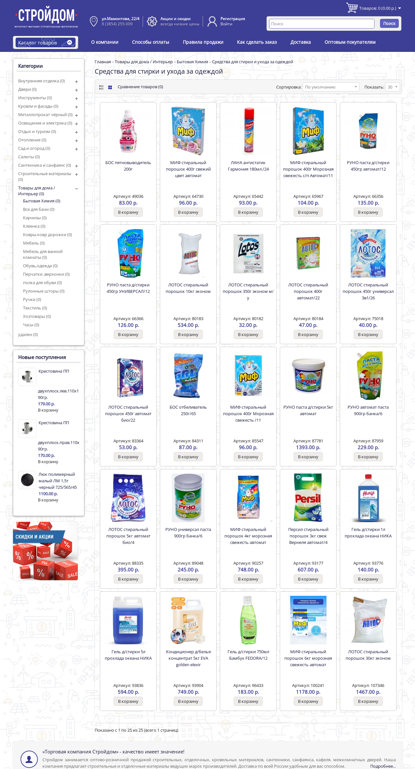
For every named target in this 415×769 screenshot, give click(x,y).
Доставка (300, 42)
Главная (103, 62)
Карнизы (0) (35, 218)
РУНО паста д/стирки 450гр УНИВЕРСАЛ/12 (128, 288)
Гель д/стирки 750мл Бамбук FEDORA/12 (248, 655)
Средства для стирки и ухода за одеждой (252, 62)
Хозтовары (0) (37, 316)
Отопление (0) (32, 140)
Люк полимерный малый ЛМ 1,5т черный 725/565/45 (58, 480)
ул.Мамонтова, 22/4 (120, 18)
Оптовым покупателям (350, 42)
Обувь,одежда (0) (40, 266)
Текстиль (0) (35, 308)
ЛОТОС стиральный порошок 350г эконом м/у (248, 291)
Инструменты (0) (35, 98)
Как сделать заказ (257, 42)
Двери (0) (27, 89)
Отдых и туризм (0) (37, 131)
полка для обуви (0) (42, 282)
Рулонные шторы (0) (44, 291)
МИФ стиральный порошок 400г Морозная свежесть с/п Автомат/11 (308, 169)
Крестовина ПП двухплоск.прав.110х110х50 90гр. (58, 436)
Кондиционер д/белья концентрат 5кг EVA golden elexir (188, 658)
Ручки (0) (32, 299)
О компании (104, 42)
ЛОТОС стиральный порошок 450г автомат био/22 (128, 413)
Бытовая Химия (192, 62)
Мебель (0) (34, 243)
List (101, 87)
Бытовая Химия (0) (41, 201)
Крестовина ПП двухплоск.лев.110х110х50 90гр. (58, 384)
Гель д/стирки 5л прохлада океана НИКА (128, 655)
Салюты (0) (29, 157)
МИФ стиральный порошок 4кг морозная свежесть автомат (248, 535)
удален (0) (28, 334)
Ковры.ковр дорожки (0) (47, 234)
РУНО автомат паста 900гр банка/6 (368, 410)
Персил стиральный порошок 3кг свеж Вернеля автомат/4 (308, 535)
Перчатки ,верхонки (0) (46, 274)
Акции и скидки (175, 18)
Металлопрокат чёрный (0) (45, 114)
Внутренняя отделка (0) (41, 81)
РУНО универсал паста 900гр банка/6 (188, 532)
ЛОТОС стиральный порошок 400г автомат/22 (308, 291)
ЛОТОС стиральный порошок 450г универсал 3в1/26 (368, 291)
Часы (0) (31, 325)
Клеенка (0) (34, 226)
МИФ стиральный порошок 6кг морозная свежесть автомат (308, 658)
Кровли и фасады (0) (38, 106)
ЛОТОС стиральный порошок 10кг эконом (188, 288)
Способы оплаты (150, 42)
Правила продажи (203, 42)
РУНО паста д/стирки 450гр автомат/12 (368, 166)
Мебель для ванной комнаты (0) (43, 254)
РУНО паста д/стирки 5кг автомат (308, 410)
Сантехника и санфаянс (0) (44, 165)
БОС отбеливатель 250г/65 (188, 410)
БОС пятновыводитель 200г (128, 166)
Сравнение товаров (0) (140, 87)
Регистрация (232, 18)
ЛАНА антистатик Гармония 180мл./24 (248, 166)
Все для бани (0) (38, 209)
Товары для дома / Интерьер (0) (36, 191)
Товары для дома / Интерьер (144, 62)
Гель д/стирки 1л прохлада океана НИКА (368, 532)
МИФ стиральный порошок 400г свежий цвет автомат (188, 169)
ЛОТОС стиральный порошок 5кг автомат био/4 (128, 535)
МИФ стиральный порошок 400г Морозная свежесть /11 (248, 413)
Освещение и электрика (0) (45, 123)
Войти (226, 24)
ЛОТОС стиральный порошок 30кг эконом (368, 655)
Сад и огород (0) (34, 148)
